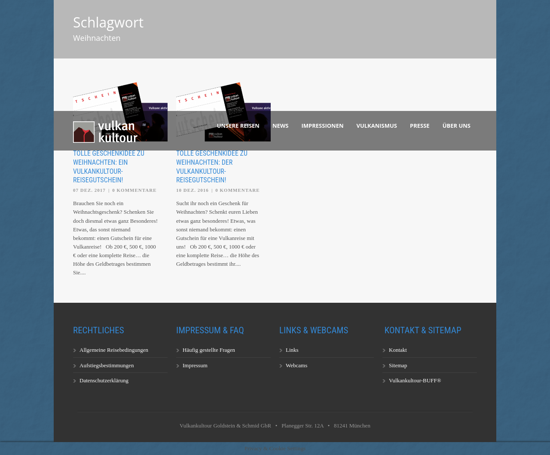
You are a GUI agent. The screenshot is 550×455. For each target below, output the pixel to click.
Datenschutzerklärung (103, 380)
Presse (420, 125)
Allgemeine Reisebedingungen (113, 350)
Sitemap (398, 365)
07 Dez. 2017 (89, 190)
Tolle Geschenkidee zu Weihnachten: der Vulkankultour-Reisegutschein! (212, 166)
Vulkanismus (377, 125)
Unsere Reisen (238, 125)
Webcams (296, 365)
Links (292, 350)
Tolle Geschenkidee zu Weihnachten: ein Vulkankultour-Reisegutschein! (108, 166)
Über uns (457, 125)
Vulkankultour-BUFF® (415, 380)
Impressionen (323, 125)
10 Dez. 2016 (192, 190)
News (280, 125)
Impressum (195, 365)
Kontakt (398, 350)
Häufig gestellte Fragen (209, 350)
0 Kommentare (134, 190)
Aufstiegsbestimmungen (106, 365)
